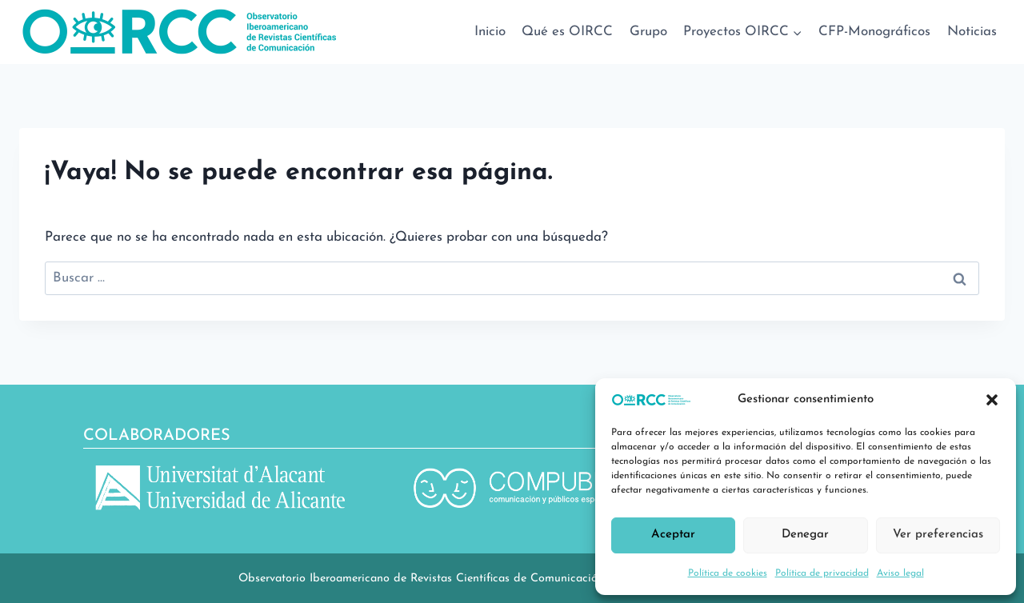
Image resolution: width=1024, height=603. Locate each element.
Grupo (648, 31)
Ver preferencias (938, 535)
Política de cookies (727, 573)
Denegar (805, 535)
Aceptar (673, 535)
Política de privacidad (822, 573)
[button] (992, 400)
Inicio (490, 31)
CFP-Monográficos (874, 31)
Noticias (972, 31)
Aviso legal (900, 573)
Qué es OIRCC (567, 31)
